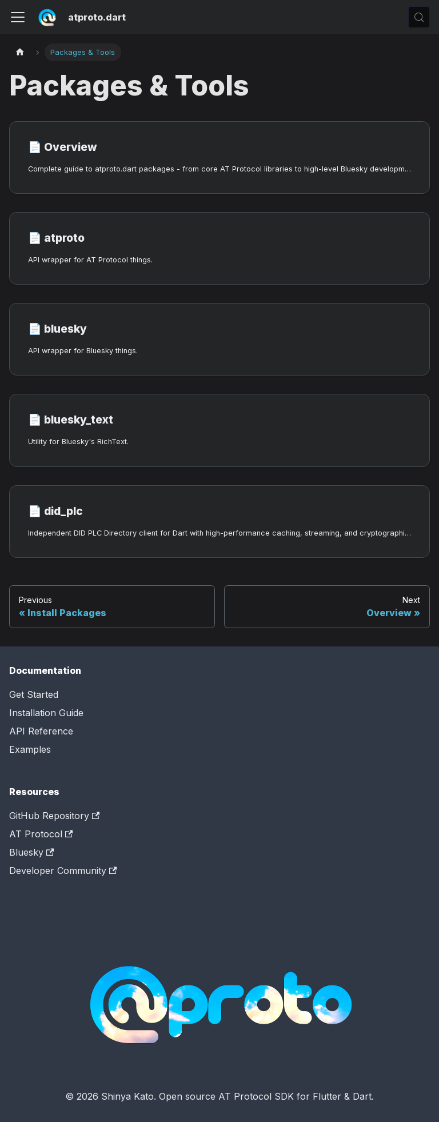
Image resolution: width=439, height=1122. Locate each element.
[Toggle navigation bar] (17, 17)
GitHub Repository (54, 815)
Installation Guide (46, 712)
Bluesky (31, 852)
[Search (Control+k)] (419, 17)
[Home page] (20, 52)
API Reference (41, 731)
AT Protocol (41, 834)
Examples (30, 749)
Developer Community (63, 870)
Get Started (33, 694)
